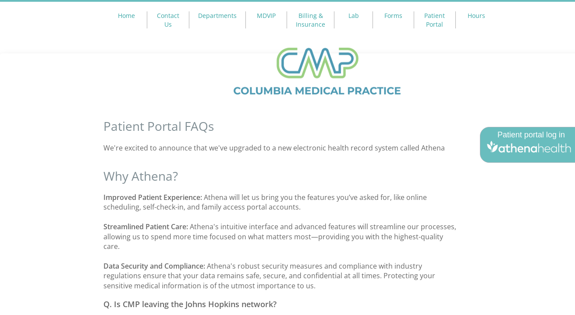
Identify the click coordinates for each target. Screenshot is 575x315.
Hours (476, 15)
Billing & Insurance (310, 19)
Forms (393, 15)
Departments (217, 15)
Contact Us (168, 19)
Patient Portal (434, 19)
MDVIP (266, 15)
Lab (353, 15)
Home (126, 15)
